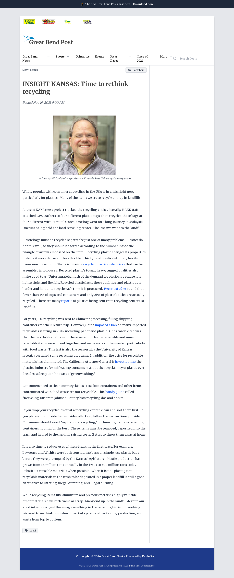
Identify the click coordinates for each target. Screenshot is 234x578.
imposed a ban (106, 325)
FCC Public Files (95, 565)
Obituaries (83, 56)
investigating (125, 362)
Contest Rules (148, 565)
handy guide (115, 392)
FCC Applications (113, 565)
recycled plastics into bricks (104, 264)
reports (67, 301)
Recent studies (115, 289)
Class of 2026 (142, 58)
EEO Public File (131, 565)
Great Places (114, 58)
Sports (60, 56)
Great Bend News (30, 58)
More (163, 56)
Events (99, 56)
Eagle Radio (150, 556)
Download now (143, 4)
